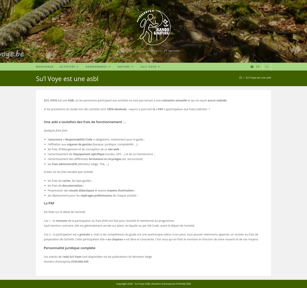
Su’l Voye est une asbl (258, 77)
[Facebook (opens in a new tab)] (252, 66)
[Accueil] (240, 77)
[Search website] (267, 67)
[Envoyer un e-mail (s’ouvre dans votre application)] (258, 66)
